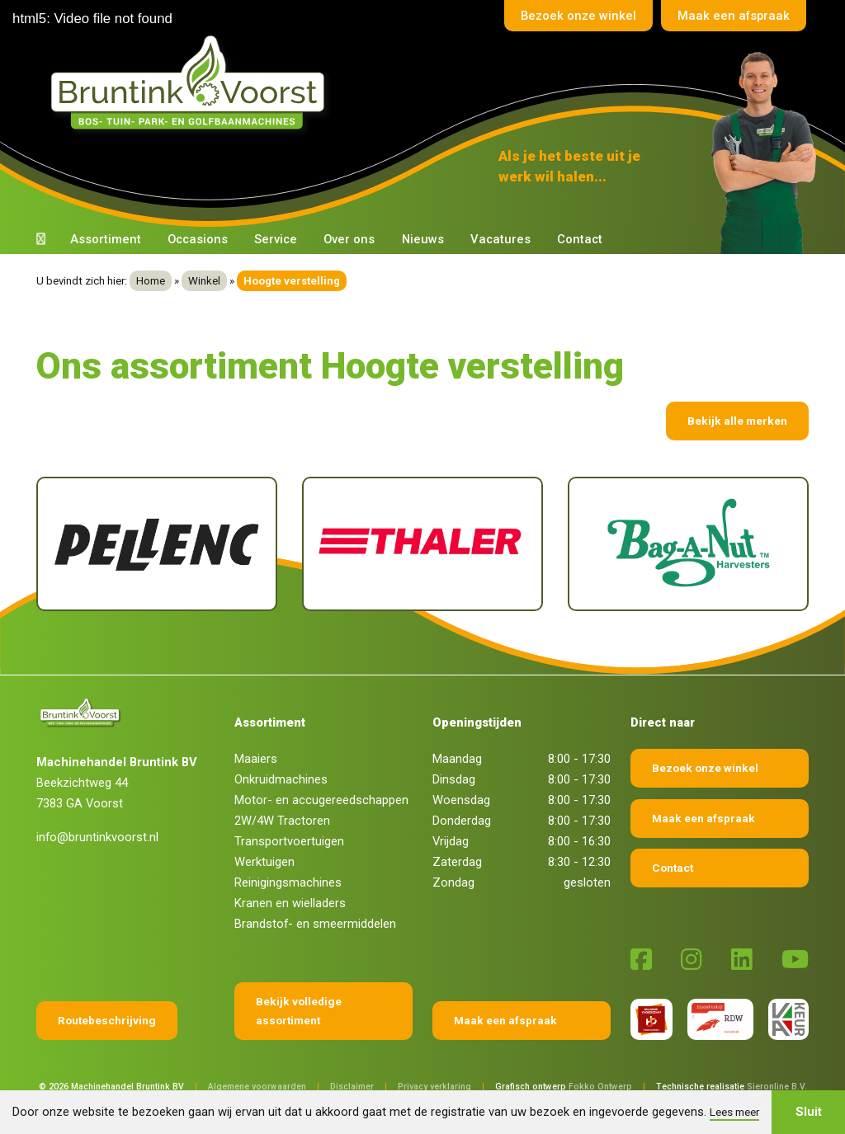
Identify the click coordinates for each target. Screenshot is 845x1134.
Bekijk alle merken (737, 420)
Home (150, 281)
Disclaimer (352, 1086)
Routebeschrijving (107, 1020)
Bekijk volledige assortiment (299, 1011)
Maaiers (255, 758)
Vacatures (500, 239)
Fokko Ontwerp (600, 1086)
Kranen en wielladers (290, 903)
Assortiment (105, 239)
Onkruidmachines (281, 779)
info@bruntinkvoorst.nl (97, 837)
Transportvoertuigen (289, 841)
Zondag (453, 882)
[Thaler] (422, 543)
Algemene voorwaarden (257, 1086)
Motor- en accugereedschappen (321, 800)
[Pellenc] (157, 543)
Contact (579, 239)
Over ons (349, 239)
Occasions (198, 239)
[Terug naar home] (191, 83)
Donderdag (461, 820)
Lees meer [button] (734, 1111)
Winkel (204, 281)
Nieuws (423, 239)
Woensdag (461, 800)
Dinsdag (453, 779)
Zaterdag (457, 861)
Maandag (457, 758)
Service (275, 239)
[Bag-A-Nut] (688, 543)
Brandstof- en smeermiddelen (315, 923)
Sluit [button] (808, 1111)
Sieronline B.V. (777, 1086)
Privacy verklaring (434, 1086)
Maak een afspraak (733, 15)
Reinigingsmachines (288, 882)
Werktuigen (264, 861)
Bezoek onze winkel (578, 15)
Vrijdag (450, 841)
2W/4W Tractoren (282, 820)
